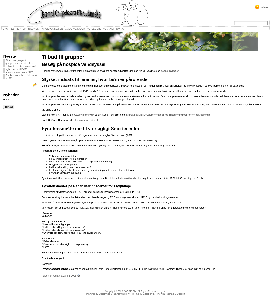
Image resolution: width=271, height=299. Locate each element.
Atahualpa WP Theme (127, 294)
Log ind (162, 291)
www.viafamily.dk (84, 114)
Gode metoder (75, 28)
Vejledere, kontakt (100, 28)
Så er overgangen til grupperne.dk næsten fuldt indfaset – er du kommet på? (20, 63)
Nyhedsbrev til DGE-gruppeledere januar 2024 (19, 70)
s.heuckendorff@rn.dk (86, 120)
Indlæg (264, 7)
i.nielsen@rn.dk (127, 178)
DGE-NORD (129, 291)
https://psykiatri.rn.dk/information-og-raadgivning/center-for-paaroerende (168, 114)
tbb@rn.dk (158, 269)
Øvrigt (121, 28)
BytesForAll (148, 294)
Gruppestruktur (14, 28)
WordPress (104, 294)
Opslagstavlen (52, 28)
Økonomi (34, 28)
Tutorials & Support (175, 294)
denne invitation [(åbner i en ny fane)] (170, 70)
